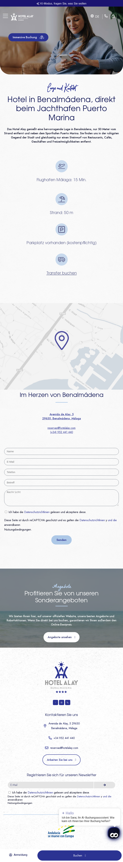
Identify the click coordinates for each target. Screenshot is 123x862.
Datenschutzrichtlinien (37, 512)
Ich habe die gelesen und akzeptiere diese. (47, 512)
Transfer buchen (61, 273)
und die (112, 520)
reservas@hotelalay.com (61, 428)
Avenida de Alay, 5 (62, 414)
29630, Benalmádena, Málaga (61, 418)
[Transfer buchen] (61, 259)
